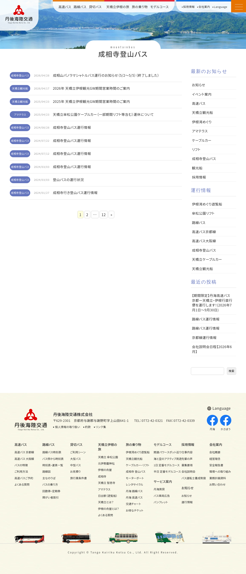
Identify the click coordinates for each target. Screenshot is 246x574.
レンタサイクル (134, 484)
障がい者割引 (50, 497)
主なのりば (49, 478)
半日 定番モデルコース (165, 471)
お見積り (75, 471)
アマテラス (20, 114)
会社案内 (204, 7)
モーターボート (135, 478)
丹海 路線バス (134, 491)
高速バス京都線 (204, 231)
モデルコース (159, 6)
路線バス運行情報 (206, 319)
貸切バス (95, 6)
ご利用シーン (78, 452)
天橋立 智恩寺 (106, 483)
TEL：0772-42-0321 (148, 420)
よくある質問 (22, 484)
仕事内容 (187, 452)
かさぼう (225, 423)
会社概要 (214, 452)
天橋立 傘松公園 (108, 457)
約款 (88, 427)
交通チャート (133, 504)
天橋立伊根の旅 (117, 6)
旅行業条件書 (78, 478)
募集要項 (187, 465)
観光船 (197, 167)
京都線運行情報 (204, 337)
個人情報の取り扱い (67, 427)
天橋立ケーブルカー (207, 259)
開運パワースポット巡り (165, 452)
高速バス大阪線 (204, 240)
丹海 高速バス (134, 497)
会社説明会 (188, 471)
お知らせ (198, 84)
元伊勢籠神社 (106, 463)
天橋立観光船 (20, 88)
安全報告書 (216, 465)
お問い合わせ (217, 484)
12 (104, 214)
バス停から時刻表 (53, 459)
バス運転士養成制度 (193, 478)
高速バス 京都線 (24, 452)
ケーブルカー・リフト (137, 465)
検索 (231, 371)
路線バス (80, 6)
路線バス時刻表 (51, 452)
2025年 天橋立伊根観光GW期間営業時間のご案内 (91, 101)
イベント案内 (202, 94)
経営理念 (214, 459)
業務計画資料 (217, 478)
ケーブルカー (202, 140)
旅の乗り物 (140, 6)
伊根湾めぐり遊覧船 (207, 204)
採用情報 (189, 7)
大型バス (75, 459)
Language (220, 7)
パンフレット (161, 502)
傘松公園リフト (203, 213)
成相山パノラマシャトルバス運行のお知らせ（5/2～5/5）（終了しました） (106, 75)
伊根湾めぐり (202, 121)
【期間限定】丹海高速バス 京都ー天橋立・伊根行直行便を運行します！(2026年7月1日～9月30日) (213, 302)
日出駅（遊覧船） (107, 496)
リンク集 (101, 427)
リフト (196, 149)
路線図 (46, 471)
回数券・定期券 (51, 491)
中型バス (75, 465)
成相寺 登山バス (135, 471)
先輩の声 (187, 459)
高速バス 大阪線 (24, 459)
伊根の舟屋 (105, 470)
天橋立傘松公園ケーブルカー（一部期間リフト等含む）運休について (103, 114)
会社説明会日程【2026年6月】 (212, 349)
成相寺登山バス (20, 75)
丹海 (212, 423)
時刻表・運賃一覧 (52, 465)
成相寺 (102, 476)
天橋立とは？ (105, 502)
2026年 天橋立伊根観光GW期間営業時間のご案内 (91, 88)
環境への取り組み (220, 471)
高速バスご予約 (23, 478)
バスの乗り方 (50, 484)
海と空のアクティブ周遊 (165, 459)
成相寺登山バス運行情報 (72, 127)
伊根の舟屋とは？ (108, 509)
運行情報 (187, 502)
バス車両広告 (162, 496)
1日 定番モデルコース (165, 465)
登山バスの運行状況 (68, 179)
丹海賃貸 (159, 489)
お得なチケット (134, 510)
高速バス (65, 6)
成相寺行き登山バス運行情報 (75, 192)
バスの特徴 (21, 465)
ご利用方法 (21, 471)
